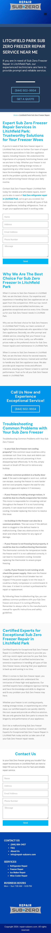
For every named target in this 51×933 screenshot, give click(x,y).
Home (15, 115)
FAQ (13, 848)
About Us (15, 851)
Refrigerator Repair (18, 866)
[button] (45, 14)
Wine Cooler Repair (18, 876)
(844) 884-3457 (18, 844)
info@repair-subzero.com (23, 854)
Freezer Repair (16, 869)
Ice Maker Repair (17, 872)
